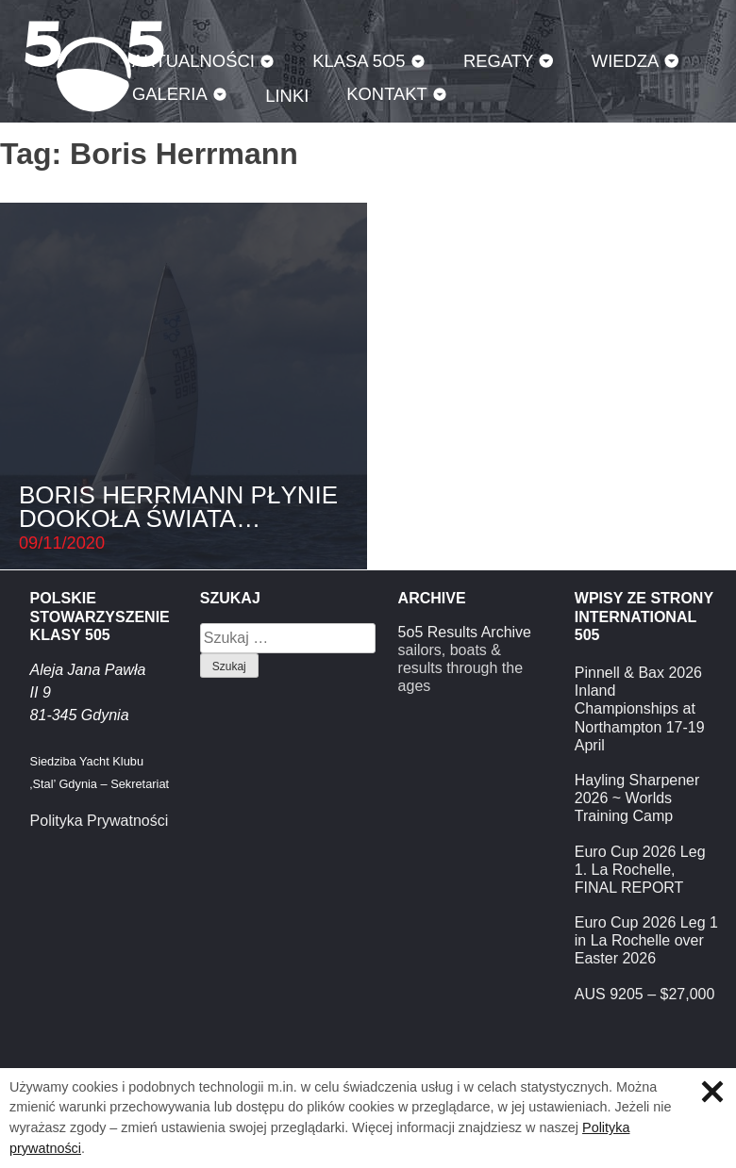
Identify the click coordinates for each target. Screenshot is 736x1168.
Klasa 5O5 (358, 61)
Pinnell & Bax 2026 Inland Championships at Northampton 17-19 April (640, 709)
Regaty (498, 61)
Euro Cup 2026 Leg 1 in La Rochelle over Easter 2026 (646, 940)
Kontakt (386, 94)
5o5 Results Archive (464, 632)
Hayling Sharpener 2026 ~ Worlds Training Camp (637, 798)
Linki (287, 96)
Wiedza (626, 61)
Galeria (170, 94)
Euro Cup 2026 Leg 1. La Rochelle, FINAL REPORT (640, 870)
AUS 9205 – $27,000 (645, 994)
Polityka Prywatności (99, 821)
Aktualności (193, 61)
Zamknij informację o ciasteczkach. (712, 1092)
